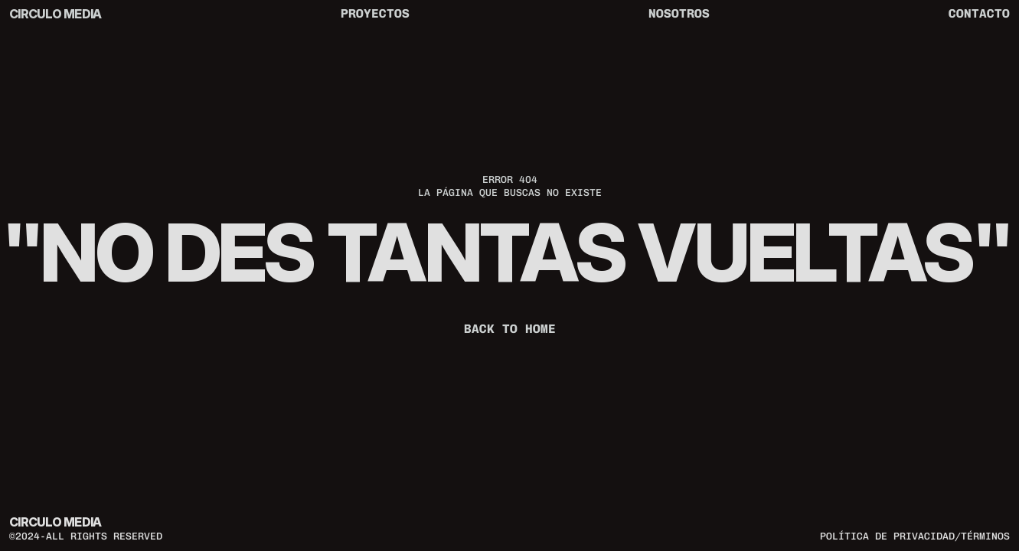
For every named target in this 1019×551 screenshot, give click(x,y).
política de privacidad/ (890, 535)
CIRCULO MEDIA (55, 13)
